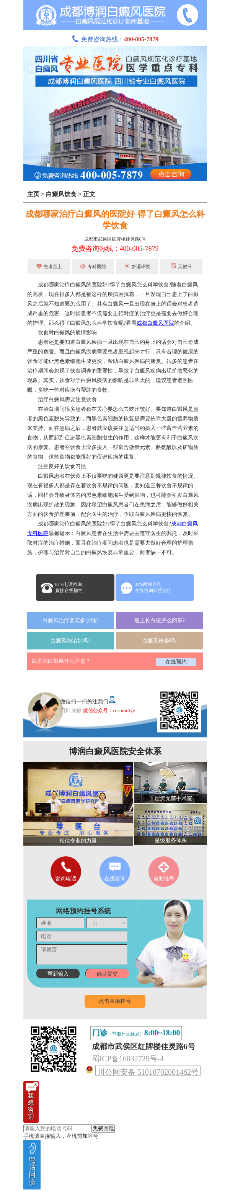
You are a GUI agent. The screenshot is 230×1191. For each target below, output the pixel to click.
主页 (33, 194)
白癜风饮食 (61, 194)
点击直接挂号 (115, 1001)
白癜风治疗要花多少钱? (70, 620)
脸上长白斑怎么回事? (159, 620)
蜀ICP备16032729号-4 (128, 1058)
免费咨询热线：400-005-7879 (115, 248)
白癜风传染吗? (159, 641)
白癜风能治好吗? (70, 641)
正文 (89, 194)
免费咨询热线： (115, 39)
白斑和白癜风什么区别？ (61, 661)
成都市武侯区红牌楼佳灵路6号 (115, 239)
